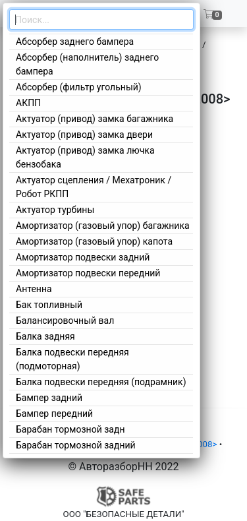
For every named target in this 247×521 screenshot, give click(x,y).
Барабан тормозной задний (76, 445)
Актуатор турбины (55, 209)
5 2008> (201, 444)
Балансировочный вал (65, 320)
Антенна (34, 289)
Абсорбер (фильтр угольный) (79, 87)
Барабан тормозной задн (70, 429)
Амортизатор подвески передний (88, 273)
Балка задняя (45, 336)
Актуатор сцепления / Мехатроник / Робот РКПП (93, 187)
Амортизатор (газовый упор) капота (94, 241)
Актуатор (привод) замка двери (84, 134)
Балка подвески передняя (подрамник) (101, 382)
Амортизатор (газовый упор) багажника (103, 225)
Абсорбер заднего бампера (75, 41)
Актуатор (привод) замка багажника (94, 118)
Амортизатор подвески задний (83, 257)
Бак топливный (49, 304)
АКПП (28, 103)
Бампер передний (54, 413)
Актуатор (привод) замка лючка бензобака (85, 157)
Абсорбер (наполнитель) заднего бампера (87, 64)
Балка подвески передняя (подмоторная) (72, 359)
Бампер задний (49, 397)
